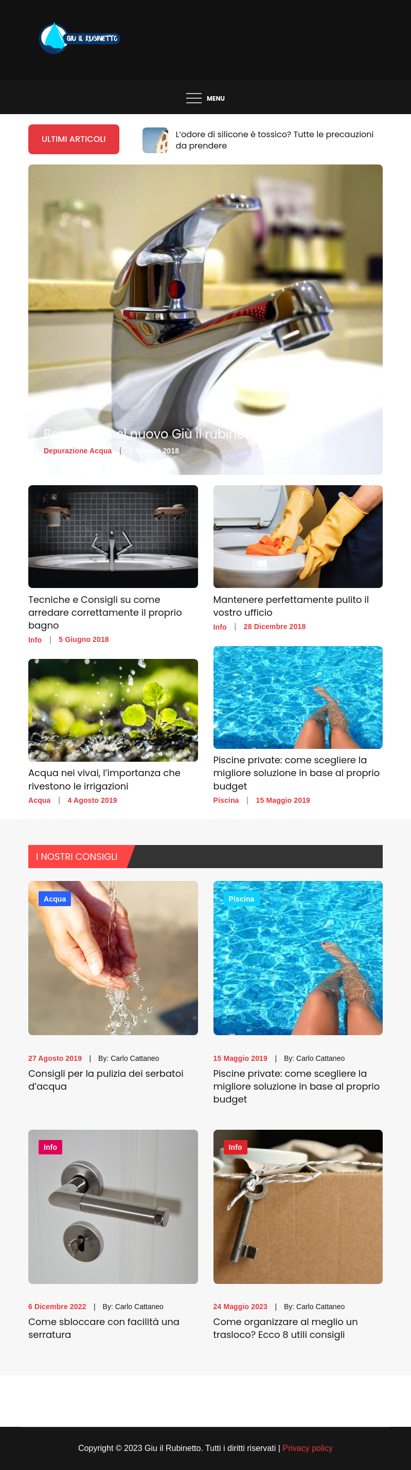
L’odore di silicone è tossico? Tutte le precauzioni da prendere (275, 140)
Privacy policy (307, 1448)
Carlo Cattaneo (135, 1058)
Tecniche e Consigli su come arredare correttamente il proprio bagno (105, 612)
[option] (262, 140)
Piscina (226, 800)
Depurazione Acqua (78, 451)
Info (35, 640)
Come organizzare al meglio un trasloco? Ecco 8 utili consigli (285, 1328)
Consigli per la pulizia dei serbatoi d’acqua (106, 1080)
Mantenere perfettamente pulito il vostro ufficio (291, 606)
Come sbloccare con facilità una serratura (104, 1328)
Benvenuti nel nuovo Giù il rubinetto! (154, 434)
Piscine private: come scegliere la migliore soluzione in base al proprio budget (296, 773)
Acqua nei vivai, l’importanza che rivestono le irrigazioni (104, 780)
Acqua (39, 800)
